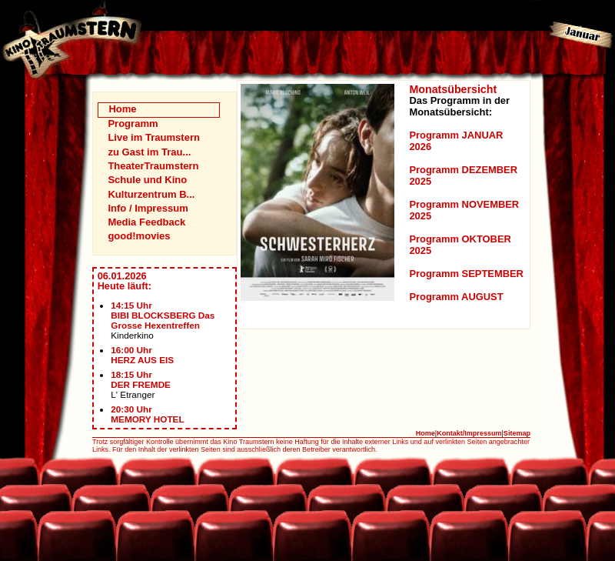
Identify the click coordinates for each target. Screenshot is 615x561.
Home (122, 109)
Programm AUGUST (456, 296)
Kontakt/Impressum (469, 433)
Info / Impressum (148, 208)
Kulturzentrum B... (151, 194)
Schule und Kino (147, 179)
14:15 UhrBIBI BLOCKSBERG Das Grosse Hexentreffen (162, 315)
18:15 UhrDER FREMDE (141, 379)
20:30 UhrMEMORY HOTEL (147, 414)
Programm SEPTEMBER (466, 273)
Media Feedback (146, 222)
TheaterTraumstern (153, 166)
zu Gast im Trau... (149, 152)
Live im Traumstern (154, 137)
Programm (133, 123)
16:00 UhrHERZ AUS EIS (142, 355)
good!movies (139, 236)
